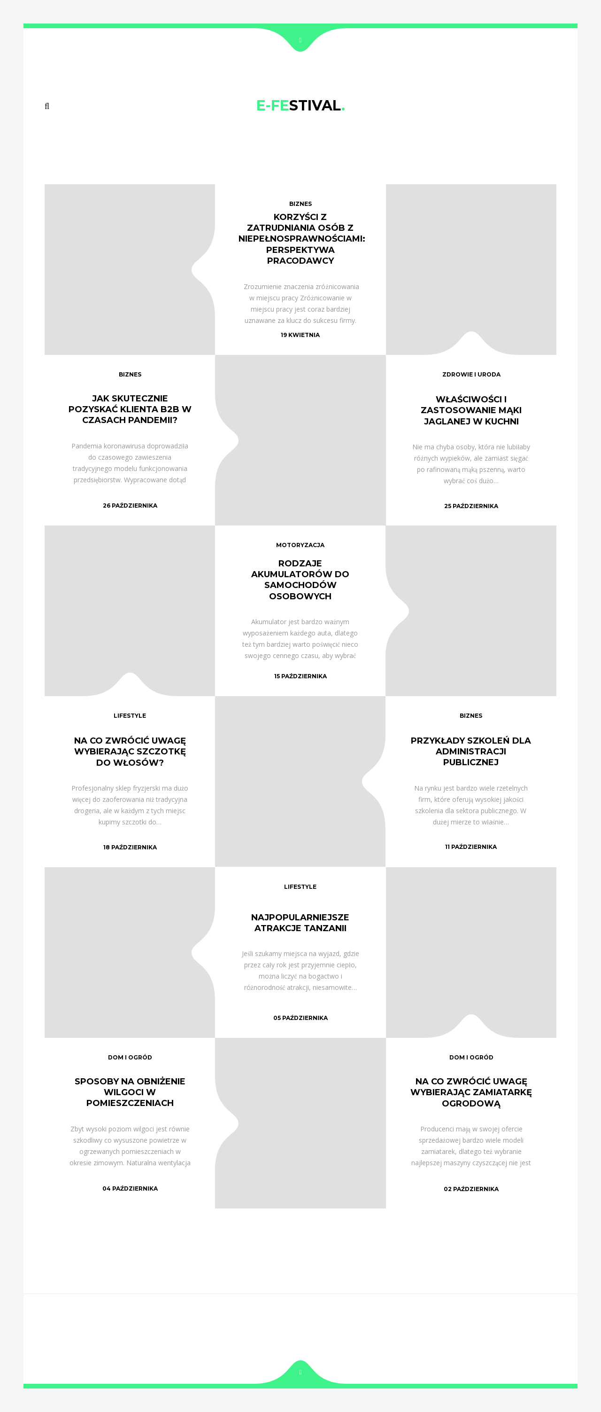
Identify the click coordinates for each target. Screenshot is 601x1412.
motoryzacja (300, 545)
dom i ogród (130, 1057)
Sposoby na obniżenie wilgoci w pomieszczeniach (130, 1092)
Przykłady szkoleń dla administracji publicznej (471, 752)
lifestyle (130, 715)
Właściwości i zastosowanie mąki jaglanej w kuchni (471, 410)
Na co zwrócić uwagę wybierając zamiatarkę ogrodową (471, 1092)
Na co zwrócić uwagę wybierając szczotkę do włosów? (130, 752)
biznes (300, 203)
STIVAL (300, 105)
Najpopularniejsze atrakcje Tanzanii (300, 922)
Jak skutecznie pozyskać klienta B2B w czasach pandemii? (130, 409)
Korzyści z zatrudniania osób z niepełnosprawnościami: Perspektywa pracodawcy (302, 239)
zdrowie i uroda (471, 374)
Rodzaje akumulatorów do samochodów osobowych (300, 580)
